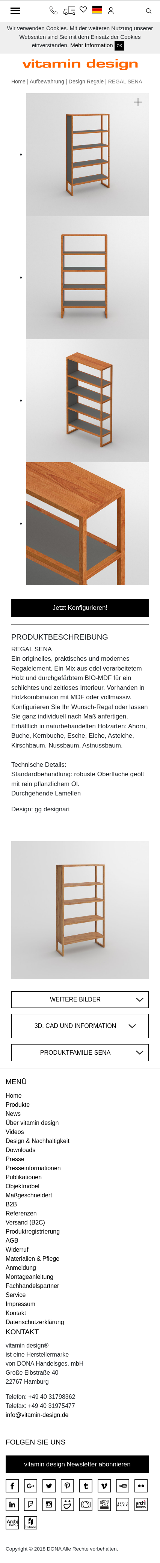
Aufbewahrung (47, 81)
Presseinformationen (33, 1168)
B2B (11, 1204)
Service (16, 1295)
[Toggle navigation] (15, 10)
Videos (15, 1132)
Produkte (18, 1104)
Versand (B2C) (25, 1222)
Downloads (20, 1150)
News (13, 1114)
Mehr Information (91, 45)
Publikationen (24, 1177)
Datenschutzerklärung (35, 1322)
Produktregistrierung (33, 1231)
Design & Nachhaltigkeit (37, 1141)
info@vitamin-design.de (37, 1415)
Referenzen (21, 1213)
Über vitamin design (32, 1123)
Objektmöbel (22, 1186)
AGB (12, 1240)
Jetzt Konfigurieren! (80, 607)
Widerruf (17, 1249)
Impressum (20, 1304)
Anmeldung (21, 1268)
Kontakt (16, 1313)
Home (18, 81)
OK (119, 46)
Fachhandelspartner (32, 1286)
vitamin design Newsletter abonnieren (77, 1464)
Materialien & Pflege (32, 1258)
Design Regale (86, 81)
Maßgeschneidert (29, 1195)
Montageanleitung (29, 1277)
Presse (15, 1159)
